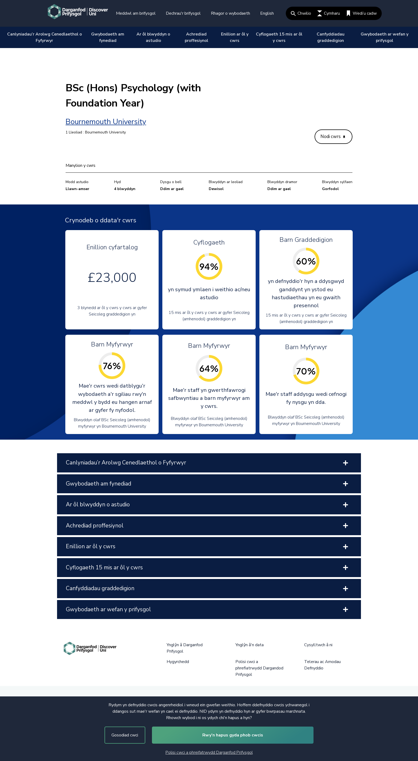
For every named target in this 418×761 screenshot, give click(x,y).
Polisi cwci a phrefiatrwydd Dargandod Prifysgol (259, 668)
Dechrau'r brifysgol (183, 13)
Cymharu (328, 13)
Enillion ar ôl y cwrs (234, 37)
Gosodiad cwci (124, 735)
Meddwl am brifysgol (136, 13)
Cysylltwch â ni (318, 645)
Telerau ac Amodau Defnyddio (322, 665)
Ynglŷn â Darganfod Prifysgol (185, 648)
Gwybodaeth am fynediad (107, 37)
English (267, 13)
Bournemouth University (106, 122)
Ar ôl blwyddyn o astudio (153, 37)
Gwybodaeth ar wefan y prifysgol (384, 37)
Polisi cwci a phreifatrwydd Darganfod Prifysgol (209, 752)
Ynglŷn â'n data (249, 645)
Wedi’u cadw (361, 13)
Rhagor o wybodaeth (230, 13)
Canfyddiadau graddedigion (330, 37)
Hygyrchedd (178, 662)
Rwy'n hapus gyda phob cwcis (232, 735)
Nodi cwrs (332, 136)
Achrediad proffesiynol (196, 37)
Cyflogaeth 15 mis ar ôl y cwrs (279, 37)
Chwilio (301, 13)
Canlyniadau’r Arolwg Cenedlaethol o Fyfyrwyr (44, 37)
